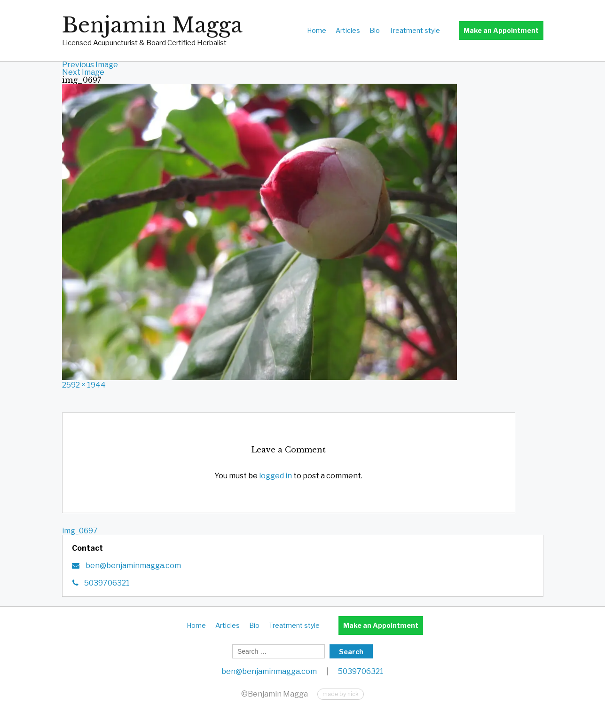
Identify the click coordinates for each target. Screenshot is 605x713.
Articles (348, 30)
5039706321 (107, 582)
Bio (374, 30)
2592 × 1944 (84, 384)
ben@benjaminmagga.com (132, 565)
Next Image (83, 72)
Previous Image (90, 64)
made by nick (340, 693)
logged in (275, 475)
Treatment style (414, 30)
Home (316, 30)
